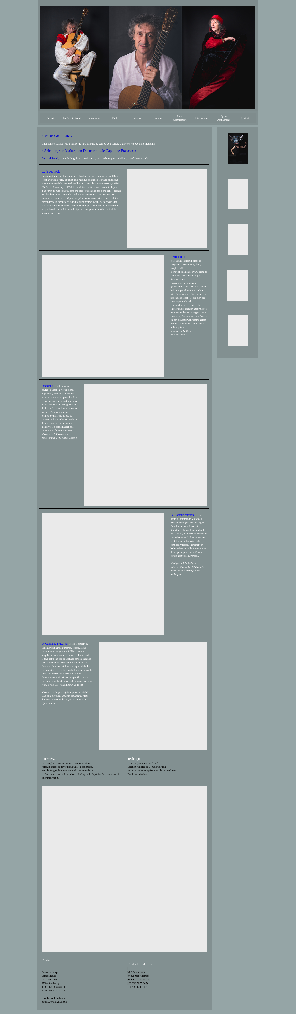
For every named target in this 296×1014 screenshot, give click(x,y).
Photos (115, 118)
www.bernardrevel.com (53, 998)
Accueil (51, 118)
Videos (137, 118)
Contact (245, 118)
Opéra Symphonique (223, 118)
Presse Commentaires (180, 118)
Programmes (94, 118)
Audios (158, 118)
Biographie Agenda (72, 118)
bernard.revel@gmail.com (54, 1001)
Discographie (202, 118)
